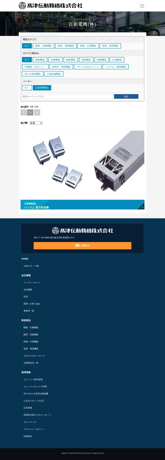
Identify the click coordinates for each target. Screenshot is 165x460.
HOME (24, 258)
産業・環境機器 (31, 348)
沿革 (26, 296)
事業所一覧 (29, 311)
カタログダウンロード (34, 356)
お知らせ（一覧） (32, 266)
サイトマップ (30, 422)
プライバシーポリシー (34, 429)
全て (27, 45)
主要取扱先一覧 (31, 363)
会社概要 (28, 289)
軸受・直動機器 (31, 334)
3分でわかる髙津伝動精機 (36, 393)
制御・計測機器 (31, 341)
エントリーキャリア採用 (35, 386)
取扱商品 (26, 320)
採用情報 (26, 372)
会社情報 (26, 275)
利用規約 (28, 436)
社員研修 (28, 408)
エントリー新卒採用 (33, 379)
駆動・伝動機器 (31, 327)
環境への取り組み (32, 304)
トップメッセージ (32, 282)
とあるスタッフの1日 (34, 400)
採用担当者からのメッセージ (37, 415)
